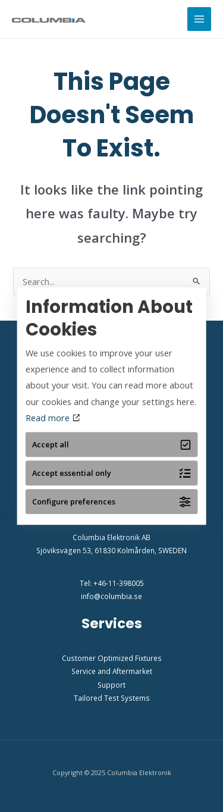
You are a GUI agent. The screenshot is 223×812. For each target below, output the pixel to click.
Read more (53, 418)
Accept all (111, 444)
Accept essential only (111, 473)
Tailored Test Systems (112, 698)
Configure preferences (111, 501)
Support (111, 684)
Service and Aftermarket (111, 671)
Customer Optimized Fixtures (112, 658)
